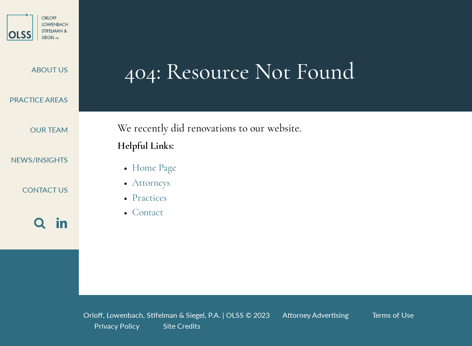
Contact (147, 213)
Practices (149, 198)
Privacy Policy (116, 326)
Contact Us (45, 189)
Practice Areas (39, 99)
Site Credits (181, 326)
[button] (39, 223)
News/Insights (39, 159)
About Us (49, 69)
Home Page (154, 168)
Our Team (49, 129)
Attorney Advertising (315, 315)
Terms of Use (393, 315)
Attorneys (151, 183)
